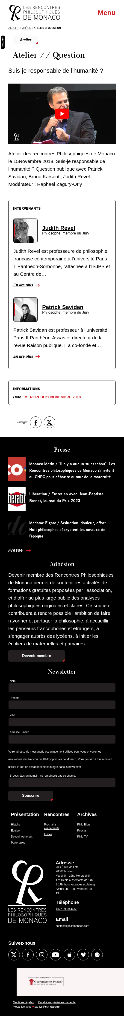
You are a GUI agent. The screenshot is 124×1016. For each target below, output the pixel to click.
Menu (107, 12)
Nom (12, 681)
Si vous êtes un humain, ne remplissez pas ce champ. (43, 775)
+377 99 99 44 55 (66, 909)
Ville (12, 715)
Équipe (15, 830)
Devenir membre (36, 656)
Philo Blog (83, 824)
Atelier (25, 40)
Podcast (82, 830)
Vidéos (26, 28)
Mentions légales (23, 1002)
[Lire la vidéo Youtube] (62, 114)
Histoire (16, 824)
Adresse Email (19, 732)
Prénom (14, 698)
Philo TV (82, 836)
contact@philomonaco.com (72, 926)
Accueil (13, 28)
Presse (16, 550)
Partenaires (18, 842)
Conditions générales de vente (57, 1002)
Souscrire (30, 795)
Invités (48, 834)
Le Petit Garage (49, 1006)
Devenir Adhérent (21, 836)
